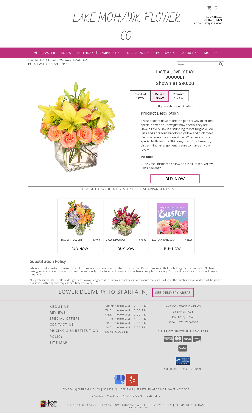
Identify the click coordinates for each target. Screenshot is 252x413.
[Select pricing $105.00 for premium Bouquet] (179, 96)
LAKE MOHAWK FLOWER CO (126, 27)
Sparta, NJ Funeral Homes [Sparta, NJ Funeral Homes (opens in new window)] (81, 389)
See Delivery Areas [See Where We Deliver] (173, 292)
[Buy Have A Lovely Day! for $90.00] (175, 178)
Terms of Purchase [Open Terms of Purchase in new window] (190, 404)
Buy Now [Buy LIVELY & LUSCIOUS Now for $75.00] (126, 248)
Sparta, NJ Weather (106, 395)
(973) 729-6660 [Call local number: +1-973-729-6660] (213, 23)
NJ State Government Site (141, 395)
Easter (49, 53)
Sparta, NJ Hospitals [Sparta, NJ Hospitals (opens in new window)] (118, 389)
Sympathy (110, 53)
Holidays (166, 53)
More (211, 53)
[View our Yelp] (132, 384)
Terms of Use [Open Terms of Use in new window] (137, 407)
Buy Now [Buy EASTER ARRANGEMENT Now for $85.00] (172, 248)
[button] (212, 7)
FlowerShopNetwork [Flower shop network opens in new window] (128, 404)
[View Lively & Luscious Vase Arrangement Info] (126, 218)
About (190, 53)
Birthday (85, 53)
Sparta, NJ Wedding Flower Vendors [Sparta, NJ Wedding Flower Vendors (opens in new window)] (162, 389)
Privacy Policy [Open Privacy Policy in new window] (160, 404)
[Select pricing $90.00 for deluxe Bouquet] (159, 96)
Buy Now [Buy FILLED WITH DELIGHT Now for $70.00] (79, 248)
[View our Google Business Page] (120, 384)
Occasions (138, 53)
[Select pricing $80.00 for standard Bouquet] (140, 96)
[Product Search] (197, 64)
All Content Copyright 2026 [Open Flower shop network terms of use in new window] (89, 404)
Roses (66, 53)
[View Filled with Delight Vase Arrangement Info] (79, 218)
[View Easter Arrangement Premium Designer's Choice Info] (172, 218)
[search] (221, 64)
